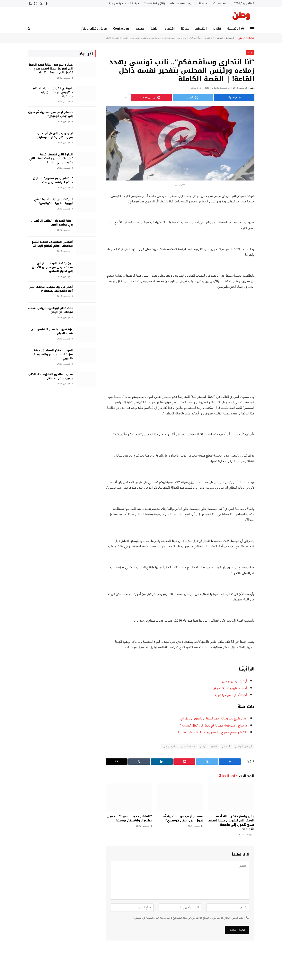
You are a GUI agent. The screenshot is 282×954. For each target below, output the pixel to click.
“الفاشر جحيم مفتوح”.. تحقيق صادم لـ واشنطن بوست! (212, 732)
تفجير (214, 746)
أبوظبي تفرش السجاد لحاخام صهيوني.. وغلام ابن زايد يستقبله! (53, 92)
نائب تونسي (170, 746)
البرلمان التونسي (243, 746)
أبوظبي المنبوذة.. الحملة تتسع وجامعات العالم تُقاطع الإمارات (52, 244)
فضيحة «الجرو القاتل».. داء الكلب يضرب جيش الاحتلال (50, 376)
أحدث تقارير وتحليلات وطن (229, 687)
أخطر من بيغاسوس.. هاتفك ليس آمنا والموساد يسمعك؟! (51, 289)
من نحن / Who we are (182, 3)
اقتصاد (170, 28)
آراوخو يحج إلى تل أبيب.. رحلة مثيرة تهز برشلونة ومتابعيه (53, 135)
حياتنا (185, 28)
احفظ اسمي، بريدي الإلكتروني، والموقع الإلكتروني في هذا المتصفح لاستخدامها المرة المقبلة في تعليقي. (188, 917)
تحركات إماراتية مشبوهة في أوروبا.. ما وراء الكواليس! (53, 201)
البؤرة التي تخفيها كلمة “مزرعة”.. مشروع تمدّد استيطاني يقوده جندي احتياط (51, 158)
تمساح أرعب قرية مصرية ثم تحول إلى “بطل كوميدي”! (212, 725)
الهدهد (201, 28)
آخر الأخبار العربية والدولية (231, 694)
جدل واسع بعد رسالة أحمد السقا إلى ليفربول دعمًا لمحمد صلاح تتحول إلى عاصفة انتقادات (231, 822)
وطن (252, 88)
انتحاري (226, 746)
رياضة (154, 28)
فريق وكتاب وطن (94, 28)
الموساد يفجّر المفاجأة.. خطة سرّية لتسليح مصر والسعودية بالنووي (53, 354)
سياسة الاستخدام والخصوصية (124, 3)
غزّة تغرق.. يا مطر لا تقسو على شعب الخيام (52, 331)
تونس (203, 746)
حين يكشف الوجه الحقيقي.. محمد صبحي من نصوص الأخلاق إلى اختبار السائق (52, 267)
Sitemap (203, 3)
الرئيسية (235, 28)
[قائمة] (252, 28)
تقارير (217, 28)
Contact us (219, 3)
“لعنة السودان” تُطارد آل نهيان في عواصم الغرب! (52, 223)
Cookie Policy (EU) (154, 3)
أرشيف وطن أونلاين (234, 680)
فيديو (140, 28)
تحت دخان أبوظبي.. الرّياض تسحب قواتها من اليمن (50, 310)
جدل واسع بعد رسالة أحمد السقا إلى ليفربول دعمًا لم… (212, 718)
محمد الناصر (188, 746)
